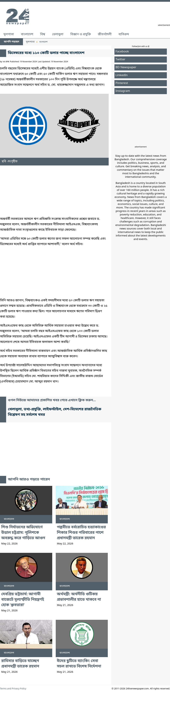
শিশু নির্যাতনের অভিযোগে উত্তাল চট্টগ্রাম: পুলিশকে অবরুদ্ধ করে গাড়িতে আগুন (23, 533)
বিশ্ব (42, 34)
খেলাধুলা (57, 34)
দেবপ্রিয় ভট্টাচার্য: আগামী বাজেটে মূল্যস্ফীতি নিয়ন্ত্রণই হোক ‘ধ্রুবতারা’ (22, 600)
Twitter (120, 59)
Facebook (122, 52)
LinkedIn (121, 75)
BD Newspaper (125, 67)
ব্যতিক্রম (123, 34)
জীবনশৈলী (104, 34)
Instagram (122, 91)
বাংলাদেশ (27, 34)
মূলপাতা (9, 34)
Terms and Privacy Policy (13, 688)
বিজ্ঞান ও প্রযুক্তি (80, 34)
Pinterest (121, 83)
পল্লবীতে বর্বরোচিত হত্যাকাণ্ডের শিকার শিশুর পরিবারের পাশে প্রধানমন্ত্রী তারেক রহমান (81, 533)
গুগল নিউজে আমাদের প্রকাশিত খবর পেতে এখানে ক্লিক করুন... (52, 400)
